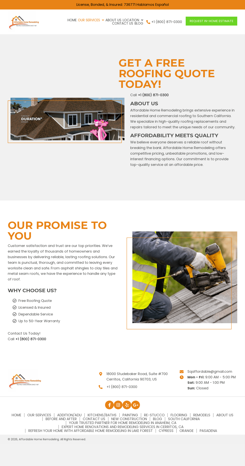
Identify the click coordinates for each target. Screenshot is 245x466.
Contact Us (94, 419)
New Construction (129, 419)
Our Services (39, 415)
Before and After (61, 419)
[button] (211, 21)
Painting (130, 415)
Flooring (179, 415)
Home (16, 415)
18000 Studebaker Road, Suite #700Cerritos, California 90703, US (137, 376)
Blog (157, 419)
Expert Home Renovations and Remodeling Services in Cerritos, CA (123, 427)
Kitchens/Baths (102, 415)
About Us (224, 415)
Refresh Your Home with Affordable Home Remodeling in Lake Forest (90, 431)
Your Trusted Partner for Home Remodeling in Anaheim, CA (122, 423)
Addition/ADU (69, 415)
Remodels (201, 415)
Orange (186, 431)
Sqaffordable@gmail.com (209, 371)
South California (184, 419)
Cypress (166, 431)
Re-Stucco (154, 415)
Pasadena (208, 431)
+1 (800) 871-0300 (166, 21)
